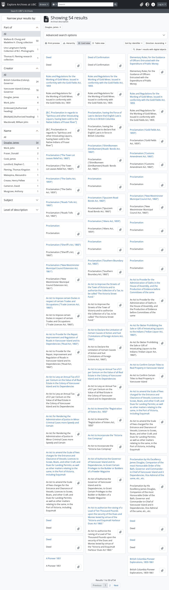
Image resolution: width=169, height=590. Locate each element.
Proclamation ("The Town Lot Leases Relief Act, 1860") (60, 157)
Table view (98, 43)
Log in (161, 4)
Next (116, 585)
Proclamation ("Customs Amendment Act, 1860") (142, 155)
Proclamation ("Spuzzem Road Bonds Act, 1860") (103, 199)
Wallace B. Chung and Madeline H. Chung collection (21, 41)
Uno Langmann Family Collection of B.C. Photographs (21, 49)
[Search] (85, 4)
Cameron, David (21, 186)
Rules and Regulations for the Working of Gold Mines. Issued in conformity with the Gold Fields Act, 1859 (63, 81)
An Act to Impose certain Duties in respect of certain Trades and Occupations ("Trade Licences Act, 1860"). (63, 303)
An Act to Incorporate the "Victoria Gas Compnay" (105, 437)
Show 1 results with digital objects (149, 49)
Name (7, 131)
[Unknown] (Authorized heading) (21, 110)
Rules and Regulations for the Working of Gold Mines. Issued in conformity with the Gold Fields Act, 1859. (105, 81)
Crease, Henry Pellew (21, 181)
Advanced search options (61, 35)
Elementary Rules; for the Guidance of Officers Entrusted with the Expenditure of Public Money (147, 60)
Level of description (16, 210)
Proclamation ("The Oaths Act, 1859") (61, 180)
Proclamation (136, 176)
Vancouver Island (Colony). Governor (21, 90)
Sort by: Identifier (133, 43)
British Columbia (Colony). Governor (21, 82)
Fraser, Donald (21, 154)
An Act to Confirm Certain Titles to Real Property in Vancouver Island (147, 366)
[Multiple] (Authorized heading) (21, 117)
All (5, 33)
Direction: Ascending (155, 43)
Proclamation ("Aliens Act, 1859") (104, 221)
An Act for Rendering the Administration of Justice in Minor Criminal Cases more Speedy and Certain (62, 421)
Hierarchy (69, 43)
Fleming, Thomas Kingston (21, 170)
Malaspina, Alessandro (21, 175)
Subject (8, 200)
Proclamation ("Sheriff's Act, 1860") (63, 244)
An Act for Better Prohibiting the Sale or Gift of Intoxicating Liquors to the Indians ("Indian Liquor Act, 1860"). (147, 330)
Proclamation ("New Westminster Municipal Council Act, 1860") (146, 197)
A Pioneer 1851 (53, 558)
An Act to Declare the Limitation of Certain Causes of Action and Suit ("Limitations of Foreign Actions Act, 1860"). (105, 334)
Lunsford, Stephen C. (21, 165)
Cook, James (21, 159)
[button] (141, 4)
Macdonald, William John (21, 123)
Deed (48, 57)
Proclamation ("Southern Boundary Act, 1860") (105, 262)
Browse (43, 4)
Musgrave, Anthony (21, 192)
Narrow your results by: (21, 18)
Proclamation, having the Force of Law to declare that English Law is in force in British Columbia (104, 115)
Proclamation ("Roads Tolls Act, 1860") (61, 204)
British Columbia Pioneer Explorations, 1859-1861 (142, 560)
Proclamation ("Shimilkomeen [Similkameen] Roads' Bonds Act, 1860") (104, 148)
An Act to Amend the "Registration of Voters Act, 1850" (105, 410)
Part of (8, 27)
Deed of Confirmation (98, 57)
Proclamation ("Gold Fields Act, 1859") (145, 131)
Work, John (21, 103)
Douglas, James (21, 98)
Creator (8, 68)
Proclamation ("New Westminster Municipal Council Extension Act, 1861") (62, 268)
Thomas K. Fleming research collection (21, 58)
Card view (84, 43)
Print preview (52, 43)
